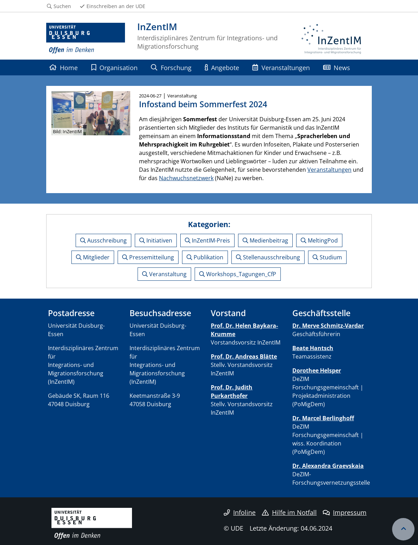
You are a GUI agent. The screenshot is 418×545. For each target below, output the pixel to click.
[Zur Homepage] (85, 38)
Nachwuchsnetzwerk (186, 178)
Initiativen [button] (155, 240)
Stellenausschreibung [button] (268, 257)
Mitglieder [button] (93, 257)
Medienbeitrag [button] (265, 240)
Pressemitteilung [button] (148, 257)
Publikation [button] (205, 257)
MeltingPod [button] (319, 240)
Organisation (114, 67)
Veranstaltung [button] (164, 274)
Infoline (240, 512)
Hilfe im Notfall (289, 512)
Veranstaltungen (280, 67)
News (336, 67)
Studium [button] (327, 257)
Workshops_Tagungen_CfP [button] (237, 274)
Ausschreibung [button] (103, 240)
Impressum (345, 512)
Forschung (171, 67)
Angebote (222, 67)
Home (63, 67)
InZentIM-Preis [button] (207, 240)
